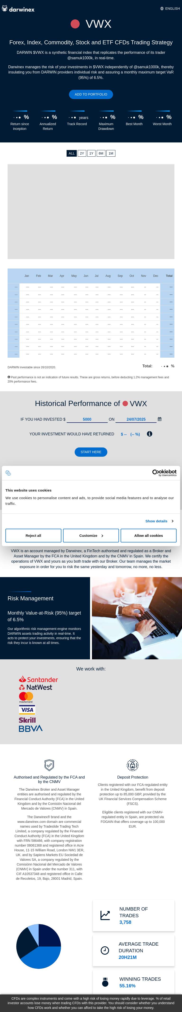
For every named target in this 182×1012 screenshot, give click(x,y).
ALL (72, 153)
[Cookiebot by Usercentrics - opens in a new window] (156, 473)
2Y (82, 153)
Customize (91, 535)
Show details (157, 521)
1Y (91, 153)
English (170, 8)
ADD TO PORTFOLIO (91, 94)
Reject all (33, 535)
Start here (91, 452)
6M (101, 153)
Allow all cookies (148, 535)
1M (111, 153)
